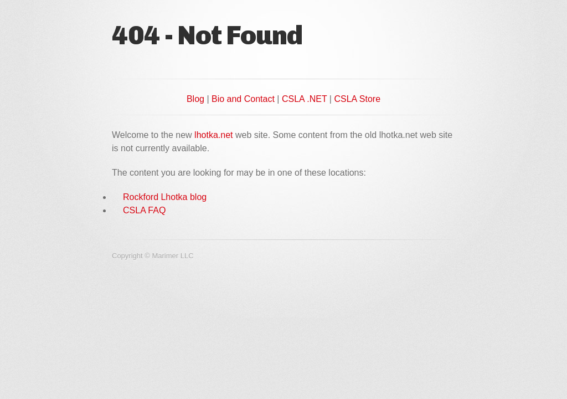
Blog (195, 99)
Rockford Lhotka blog (165, 197)
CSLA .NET (304, 99)
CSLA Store (357, 99)
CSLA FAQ (144, 210)
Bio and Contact (243, 99)
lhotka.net (213, 135)
